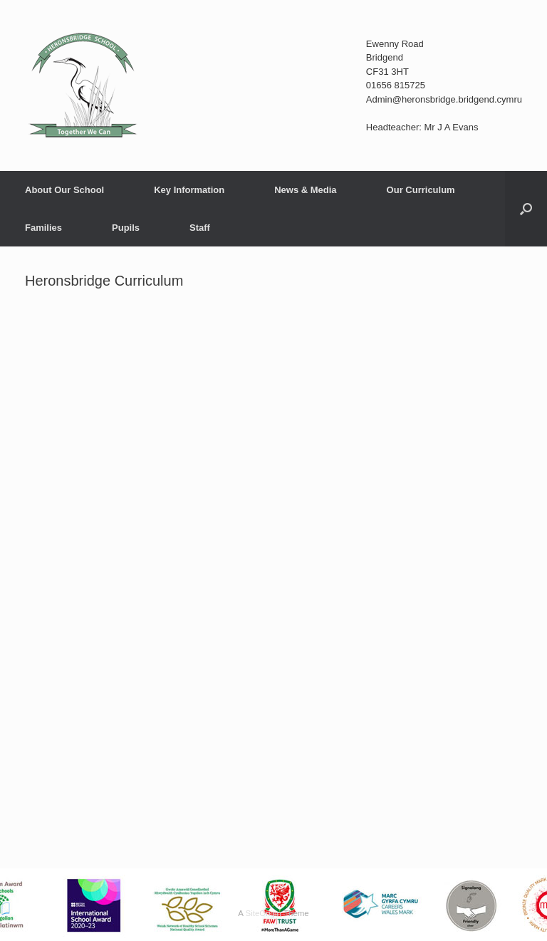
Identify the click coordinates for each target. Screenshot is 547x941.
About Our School (64, 189)
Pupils (126, 227)
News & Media (305, 189)
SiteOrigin (263, 913)
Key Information (189, 189)
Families (43, 227)
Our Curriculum (421, 189)
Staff (199, 227)
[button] (526, 208)
